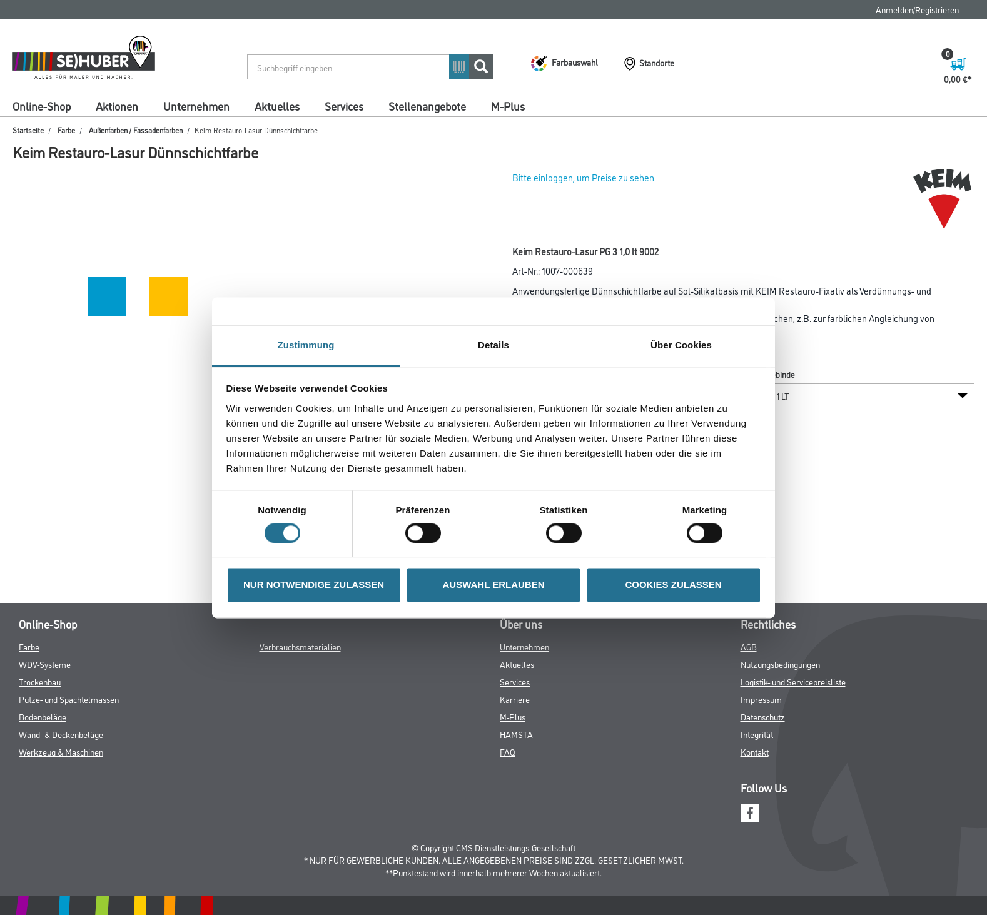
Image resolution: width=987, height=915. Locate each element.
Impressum (761, 699)
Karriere (515, 699)
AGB (749, 646)
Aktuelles (277, 105)
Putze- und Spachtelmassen (69, 699)
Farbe (66, 129)
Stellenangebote (427, 105)
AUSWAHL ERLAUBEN (493, 585)
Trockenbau (40, 681)
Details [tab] (493, 345)
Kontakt (755, 751)
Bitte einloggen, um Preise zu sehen (583, 177)
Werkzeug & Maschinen (61, 751)
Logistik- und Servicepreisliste (793, 681)
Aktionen (117, 105)
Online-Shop (42, 105)
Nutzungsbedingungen (780, 664)
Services (344, 105)
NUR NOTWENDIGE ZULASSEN (313, 585)
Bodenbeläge (42, 716)
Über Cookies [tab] (681, 345)
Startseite (28, 129)
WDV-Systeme (45, 664)
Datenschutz (763, 716)
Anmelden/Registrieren (917, 9)
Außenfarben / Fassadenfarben (136, 129)
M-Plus (508, 105)
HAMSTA (516, 734)
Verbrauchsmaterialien (300, 646)
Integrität (757, 734)
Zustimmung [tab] (306, 345)
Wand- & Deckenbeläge (61, 734)
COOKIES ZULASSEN (673, 585)
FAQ (507, 751)
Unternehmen (196, 105)
